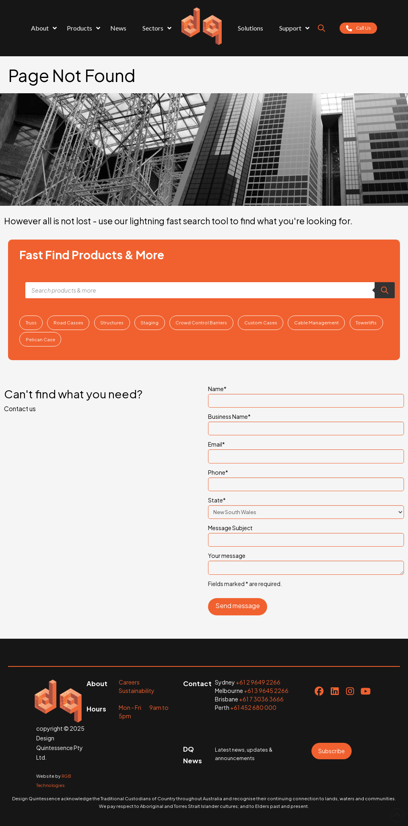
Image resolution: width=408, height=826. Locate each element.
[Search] (385, 290)
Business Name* (306, 423)
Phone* (306, 479)
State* (306, 506)
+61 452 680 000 (253, 707)
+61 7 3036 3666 (261, 699)
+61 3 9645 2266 (266, 690)
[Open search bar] (321, 28)
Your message (306, 560)
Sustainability (137, 690)
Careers (129, 682)
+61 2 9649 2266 (258, 682)
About (97, 683)
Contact (197, 683)
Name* (306, 395)
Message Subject (306, 534)
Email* (306, 451)
